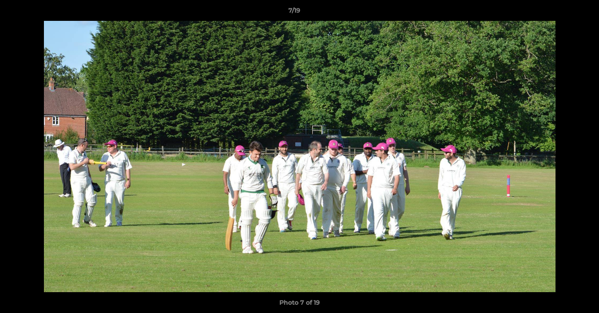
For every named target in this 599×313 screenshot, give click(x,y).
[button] (562, 13)
